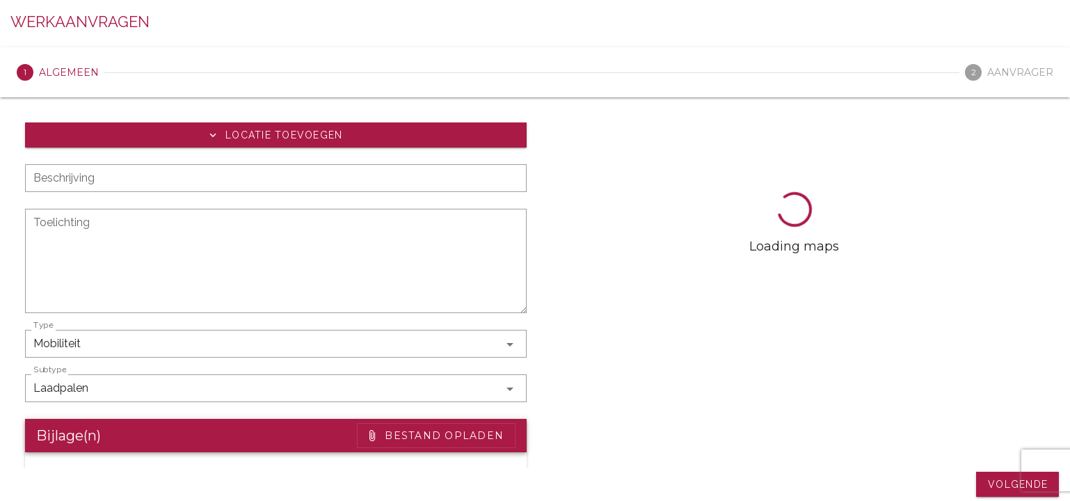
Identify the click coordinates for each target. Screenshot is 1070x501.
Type (43, 325)
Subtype (49, 369)
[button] (276, 135)
